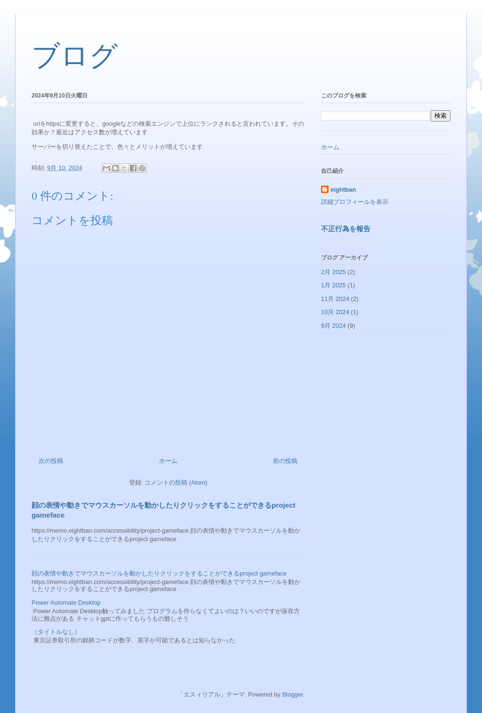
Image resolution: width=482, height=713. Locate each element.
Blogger (292, 694)
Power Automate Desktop (66, 602)
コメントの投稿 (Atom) (176, 482)
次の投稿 (51, 460)
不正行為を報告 (345, 229)
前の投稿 (285, 460)
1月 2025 (333, 285)
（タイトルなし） (56, 631)
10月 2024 (335, 312)
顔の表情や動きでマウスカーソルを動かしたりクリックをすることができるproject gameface (159, 573)
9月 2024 (333, 325)
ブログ (75, 56)
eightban (343, 189)
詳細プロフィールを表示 (354, 201)
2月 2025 (333, 271)
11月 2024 (335, 298)
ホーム (168, 460)
